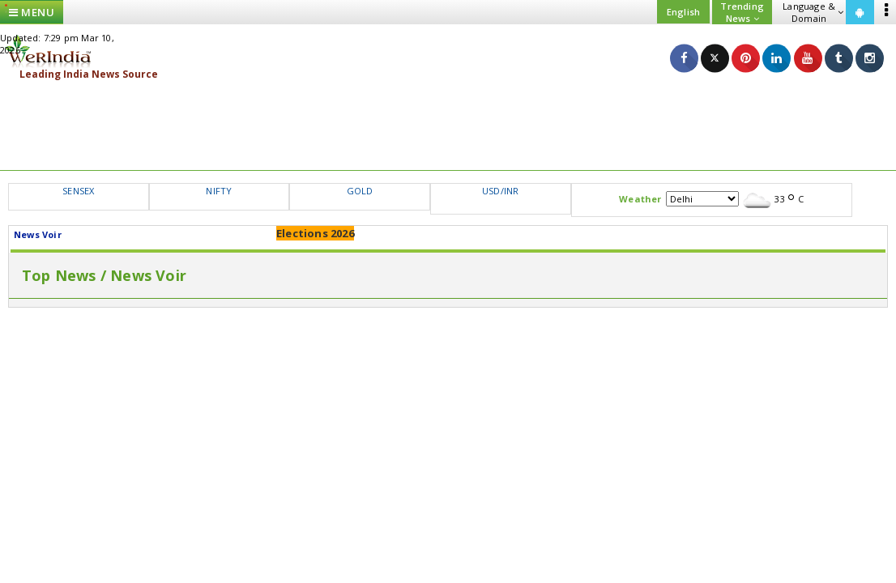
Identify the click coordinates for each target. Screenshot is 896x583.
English (683, 12)
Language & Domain (813, 12)
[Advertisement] (448, 125)
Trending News (742, 12)
